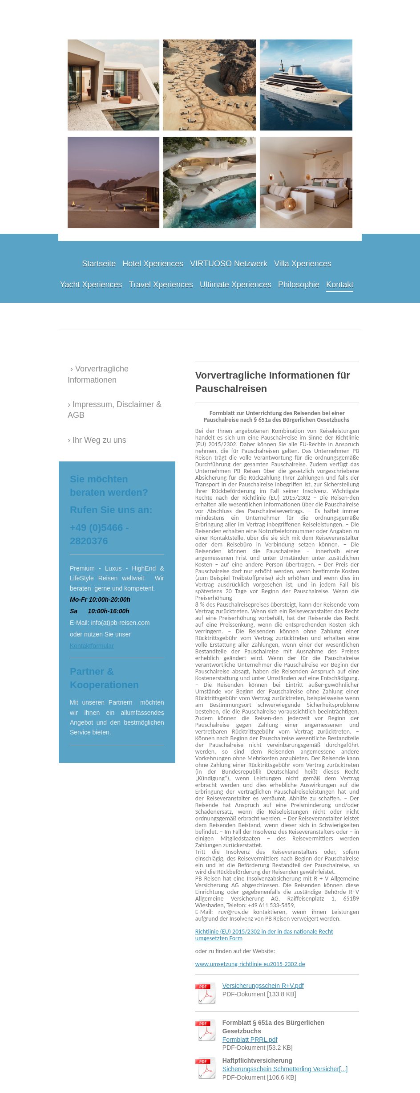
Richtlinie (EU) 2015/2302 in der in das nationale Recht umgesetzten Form (264, 935)
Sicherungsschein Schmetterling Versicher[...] (285, 1069)
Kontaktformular (92, 645)
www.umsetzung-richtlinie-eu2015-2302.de (250, 964)
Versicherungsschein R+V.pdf (263, 985)
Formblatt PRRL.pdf (250, 1039)
